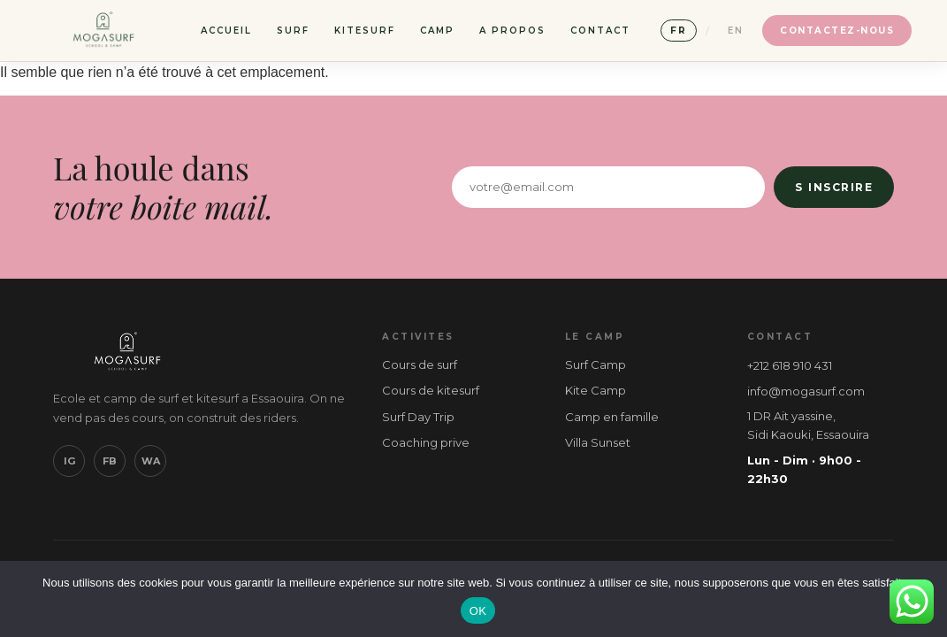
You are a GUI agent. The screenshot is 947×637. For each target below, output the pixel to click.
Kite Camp (595, 390)
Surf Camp (595, 364)
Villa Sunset (597, 442)
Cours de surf (419, 364)
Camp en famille (612, 417)
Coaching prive (426, 442)
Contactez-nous (837, 30)
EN (736, 30)
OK (478, 611)
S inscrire (834, 187)
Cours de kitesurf (430, 390)
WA (150, 461)
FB (110, 461)
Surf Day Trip (418, 417)
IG (69, 461)
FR (678, 30)
